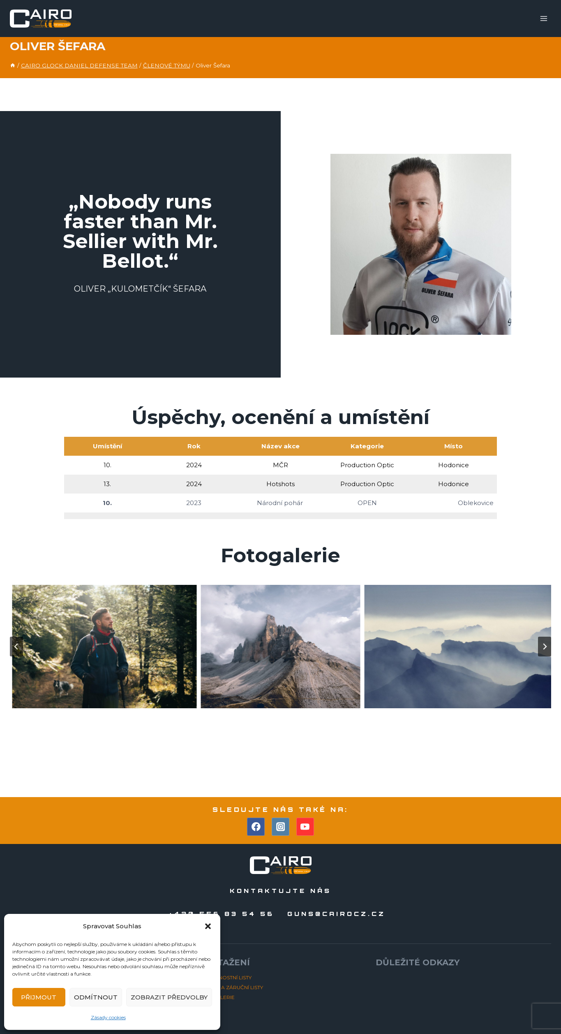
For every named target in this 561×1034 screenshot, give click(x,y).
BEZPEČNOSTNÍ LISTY (225, 977)
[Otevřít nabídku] (543, 18)
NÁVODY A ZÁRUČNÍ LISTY (230, 987)
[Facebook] (256, 827)
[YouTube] (305, 827)
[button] (208, 926)
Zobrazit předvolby (169, 997)
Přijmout (38, 997)
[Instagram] (281, 827)
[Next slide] (544, 646)
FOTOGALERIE (216, 997)
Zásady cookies (108, 1017)
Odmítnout (96, 997)
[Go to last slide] (16, 646)
